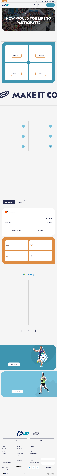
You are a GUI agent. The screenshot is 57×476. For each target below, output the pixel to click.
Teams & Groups (20, 453)
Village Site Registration (6, 462)
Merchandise (19, 460)
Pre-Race (27, 4)
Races (20, 4)
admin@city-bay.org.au (34, 462)
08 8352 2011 (32, 460)
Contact (39, 1)
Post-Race (40, 4)
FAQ (36, 1)
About (13, 4)
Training (32, 446)
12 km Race (4, 451)
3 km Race (4, 448)
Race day (34, 4)
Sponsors (19, 457)
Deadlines (19, 458)
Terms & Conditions (5, 467)
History (18, 455)
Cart (33, 1)
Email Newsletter (33, 453)
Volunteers (19, 451)
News (31, 448)
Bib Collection (19, 448)
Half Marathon (4, 453)
